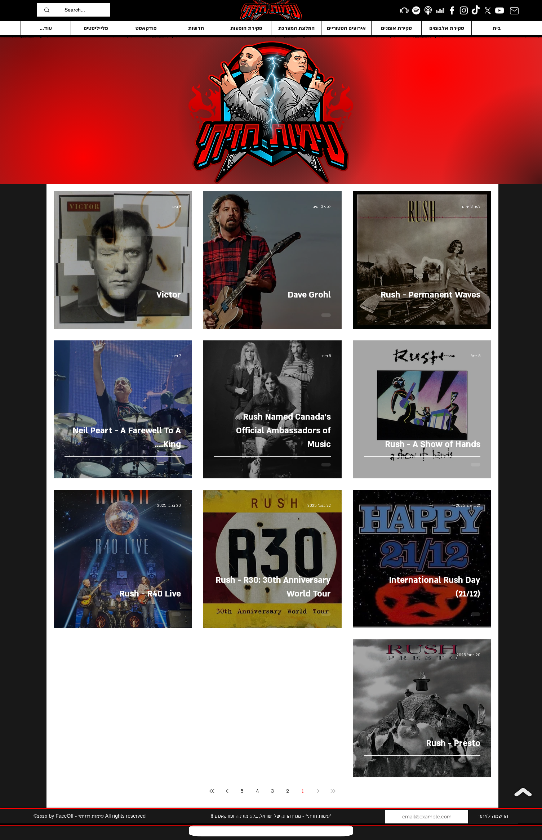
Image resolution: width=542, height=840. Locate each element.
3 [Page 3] (272, 791)
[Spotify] (416, 10)
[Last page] (211, 791)
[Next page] (227, 791)
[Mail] (514, 10)
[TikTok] (475, 10)
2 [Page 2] (287, 791)
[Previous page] (317, 791)
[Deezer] (440, 10)
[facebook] (452, 10)
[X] (487, 10)
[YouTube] (499, 10)
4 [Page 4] (257, 791)
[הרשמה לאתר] (493, 817)
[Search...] (85, 10)
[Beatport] (404, 10)
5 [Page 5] (242, 791)
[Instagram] (463, 10)
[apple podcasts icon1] (428, 10)
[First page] (332, 791)
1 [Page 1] (303, 791)
